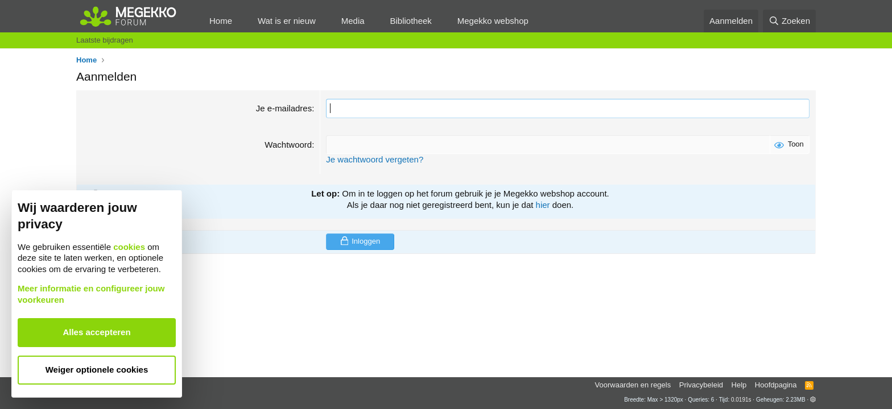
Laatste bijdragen (104, 40)
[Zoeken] (789, 21)
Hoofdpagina (776, 385)
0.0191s (741, 400)
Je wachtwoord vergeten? (374, 159)
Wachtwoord (288, 144)
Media (353, 21)
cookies (129, 247)
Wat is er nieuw (287, 21)
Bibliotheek (410, 21)
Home (220, 21)
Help (739, 385)
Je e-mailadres (284, 108)
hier (543, 205)
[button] (241, 21)
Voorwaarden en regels (633, 385)
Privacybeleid (701, 385)
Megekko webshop (492, 21)
